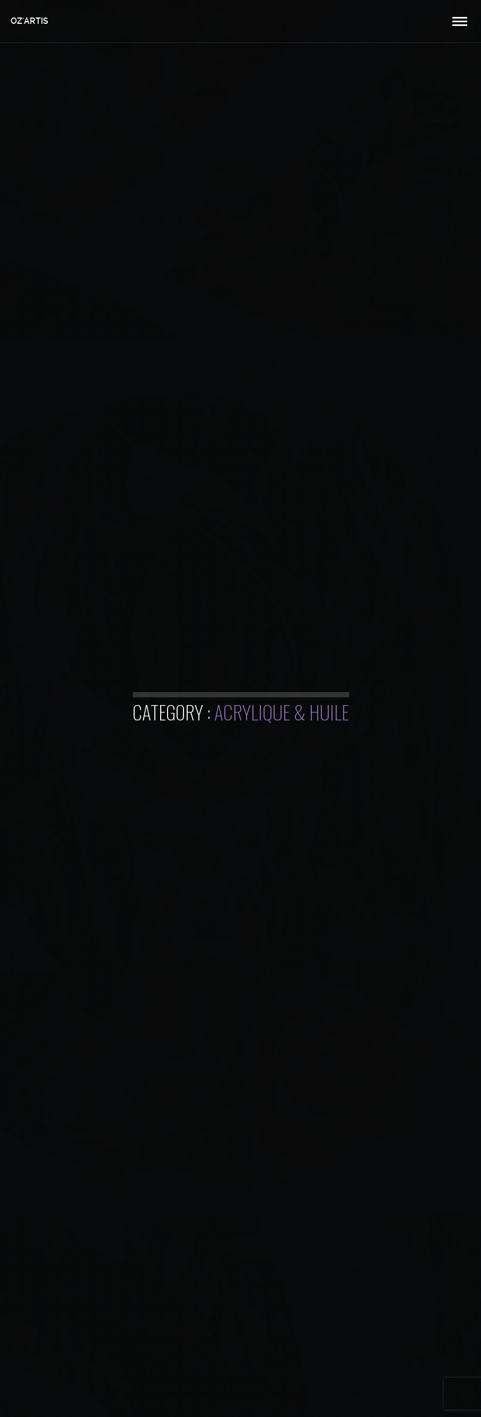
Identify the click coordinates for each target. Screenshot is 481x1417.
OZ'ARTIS (29, 21)
